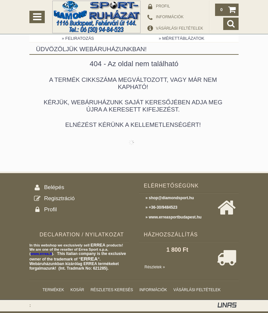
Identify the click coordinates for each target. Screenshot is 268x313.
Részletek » (154, 267)
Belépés (54, 187)
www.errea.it (41, 254)
